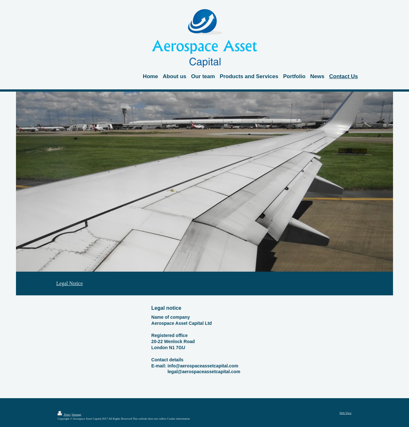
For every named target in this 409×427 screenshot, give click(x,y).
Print (64, 414)
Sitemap (76, 414)
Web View (345, 413)
